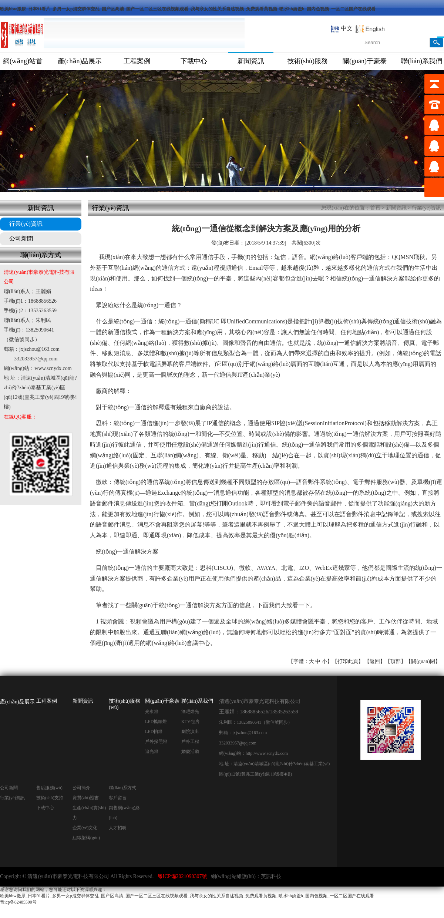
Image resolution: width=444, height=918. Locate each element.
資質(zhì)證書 (86, 797)
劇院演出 (190, 731)
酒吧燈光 (190, 711)
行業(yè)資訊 (26, 224)
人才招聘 (118, 827)
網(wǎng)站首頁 (23, 63)
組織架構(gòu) (86, 837)
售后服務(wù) (49, 787)
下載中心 (194, 61)
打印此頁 (347, 661)
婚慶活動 (190, 751)
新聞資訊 (251, 61)
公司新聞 (21, 238)
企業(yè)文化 (85, 827)
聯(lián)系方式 (122, 787)
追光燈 (151, 751)
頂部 (395, 661)
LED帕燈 (153, 731)
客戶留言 (118, 797)
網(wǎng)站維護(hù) (233, 876)
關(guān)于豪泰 (365, 61)
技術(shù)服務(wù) (307, 63)
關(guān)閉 (423, 661)
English (375, 29)
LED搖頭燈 (156, 721)
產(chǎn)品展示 (80, 61)
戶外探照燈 (156, 741)
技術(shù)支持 (49, 797)
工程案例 (137, 61)
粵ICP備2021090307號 (182, 876)
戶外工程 (190, 741)
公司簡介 (81, 787)
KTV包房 (190, 721)
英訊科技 (271, 876)
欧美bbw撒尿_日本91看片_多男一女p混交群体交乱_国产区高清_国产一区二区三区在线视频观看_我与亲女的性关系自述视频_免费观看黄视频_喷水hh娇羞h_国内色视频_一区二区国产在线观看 (188, 8)
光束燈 (151, 711)
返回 (375, 661)
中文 (347, 28)
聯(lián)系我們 (197, 701)
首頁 (375, 208)
